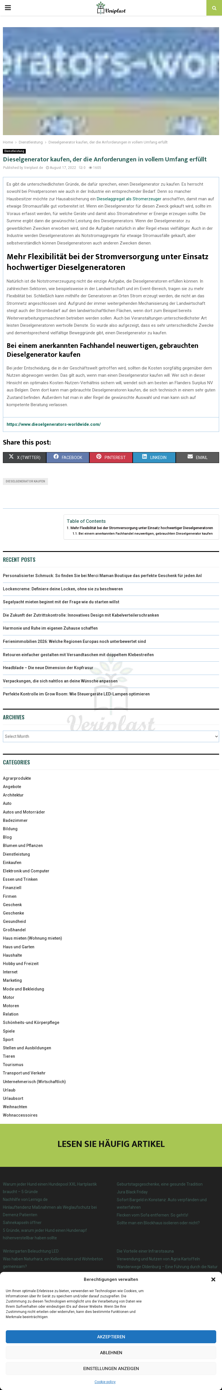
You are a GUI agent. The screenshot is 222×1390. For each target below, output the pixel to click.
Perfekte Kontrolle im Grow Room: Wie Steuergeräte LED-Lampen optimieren (76, 694)
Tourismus (13, 1064)
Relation (10, 1014)
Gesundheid (14, 921)
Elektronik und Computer (26, 871)
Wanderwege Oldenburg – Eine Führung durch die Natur (167, 1266)
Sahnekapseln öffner (22, 1222)
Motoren (11, 1005)
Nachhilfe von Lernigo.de (25, 1199)
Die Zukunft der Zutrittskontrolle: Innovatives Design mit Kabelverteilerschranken (81, 615)
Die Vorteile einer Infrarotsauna (145, 1251)
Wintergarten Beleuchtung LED (31, 1251)
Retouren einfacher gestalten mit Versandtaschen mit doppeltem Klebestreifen (78, 654)
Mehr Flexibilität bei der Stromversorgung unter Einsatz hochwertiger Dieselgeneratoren (142, 528)
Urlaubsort (13, 1098)
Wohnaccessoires (20, 1115)
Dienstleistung (14, 151)
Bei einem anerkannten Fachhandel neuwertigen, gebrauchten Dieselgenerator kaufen (146, 533)
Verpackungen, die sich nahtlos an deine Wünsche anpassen (60, 681)
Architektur (13, 795)
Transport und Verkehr (24, 1073)
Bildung (10, 828)
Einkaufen (12, 862)
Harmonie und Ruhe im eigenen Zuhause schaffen (50, 628)
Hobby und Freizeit (20, 963)
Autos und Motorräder (24, 812)
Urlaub (9, 1090)
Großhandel (14, 930)
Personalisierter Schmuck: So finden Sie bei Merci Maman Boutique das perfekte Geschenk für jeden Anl (102, 575)
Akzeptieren (111, 1336)
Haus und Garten (18, 947)
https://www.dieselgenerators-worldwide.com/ (54, 424)
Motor (8, 997)
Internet (10, 972)
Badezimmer (15, 820)
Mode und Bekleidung (23, 989)
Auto (7, 803)
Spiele (9, 1031)
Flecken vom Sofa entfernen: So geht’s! (152, 1215)
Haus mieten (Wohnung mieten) (32, 938)
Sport (8, 1039)
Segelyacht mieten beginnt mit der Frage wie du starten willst (61, 602)
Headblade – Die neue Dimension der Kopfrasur (48, 667)
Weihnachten (15, 1106)
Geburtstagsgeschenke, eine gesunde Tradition (160, 1184)
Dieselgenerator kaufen (25, 481)
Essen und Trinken (20, 879)
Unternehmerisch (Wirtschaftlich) (34, 1081)
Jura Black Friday (132, 1192)
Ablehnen (111, 1352)
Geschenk (12, 904)
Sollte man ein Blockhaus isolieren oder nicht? (158, 1223)
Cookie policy (105, 1382)
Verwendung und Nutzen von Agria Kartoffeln (158, 1259)
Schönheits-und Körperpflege (31, 1022)
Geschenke (13, 913)
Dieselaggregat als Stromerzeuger (129, 198)
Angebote (12, 786)
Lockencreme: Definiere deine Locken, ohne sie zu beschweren (63, 589)
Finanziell (12, 887)
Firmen (9, 896)
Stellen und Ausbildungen (27, 1048)
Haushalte (12, 955)
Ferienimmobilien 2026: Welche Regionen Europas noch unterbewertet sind (74, 641)
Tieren (9, 1056)
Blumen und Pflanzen (23, 845)
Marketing (12, 980)
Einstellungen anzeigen (111, 1368)
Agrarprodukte (17, 778)
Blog (7, 837)
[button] (213, 1279)
